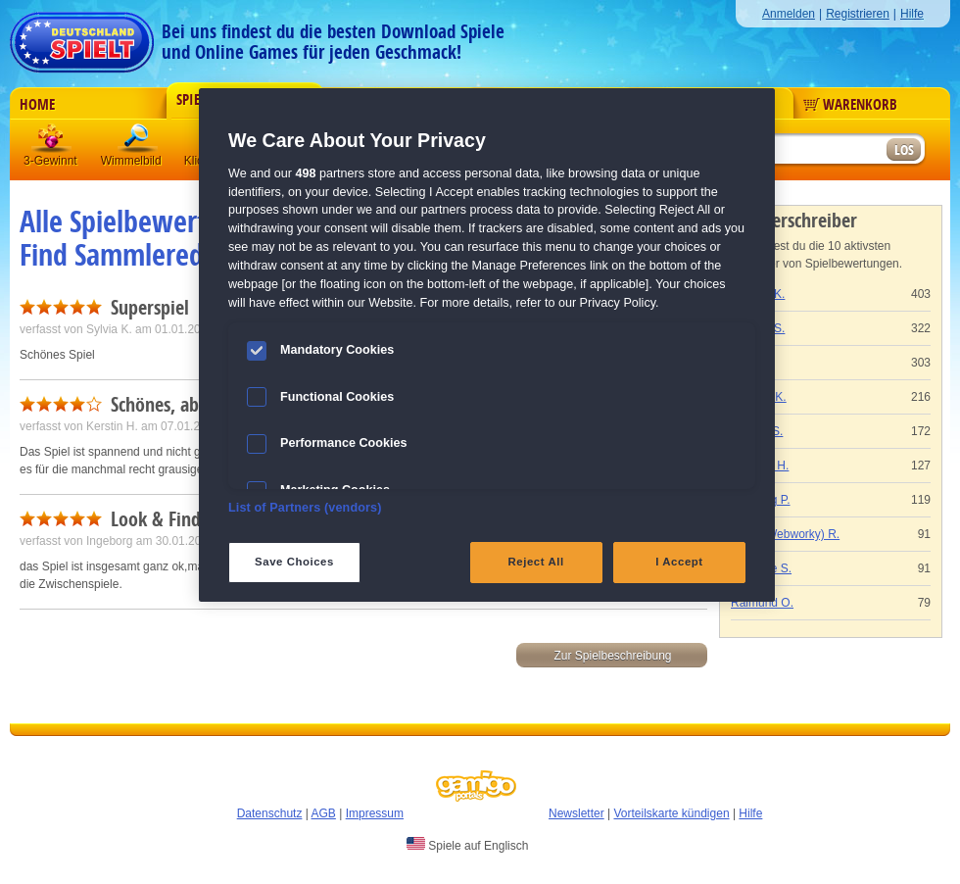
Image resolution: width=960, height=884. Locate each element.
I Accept (678, 561)
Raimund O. (762, 603)
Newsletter (576, 813)
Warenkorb (850, 105)
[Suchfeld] (808, 150)
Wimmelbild (138, 142)
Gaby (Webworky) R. (785, 534)
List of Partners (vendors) (305, 508)
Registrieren (857, 14)
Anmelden (788, 14)
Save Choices (294, 561)
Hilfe (912, 14)
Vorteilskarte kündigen (671, 813)
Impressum (375, 813)
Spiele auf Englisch (467, 845)
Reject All (536, 561)
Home (37, 105)
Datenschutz (270, 813)
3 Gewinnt (52, 142)
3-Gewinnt (50, 161)
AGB (324, 813)
